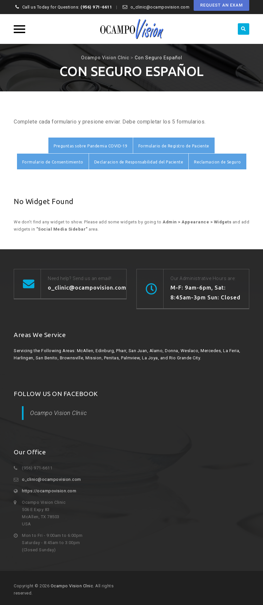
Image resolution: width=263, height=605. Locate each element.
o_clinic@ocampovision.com (51, 479)
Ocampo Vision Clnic (72, 585)
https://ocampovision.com (49, 490)
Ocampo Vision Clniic (58, 412)
